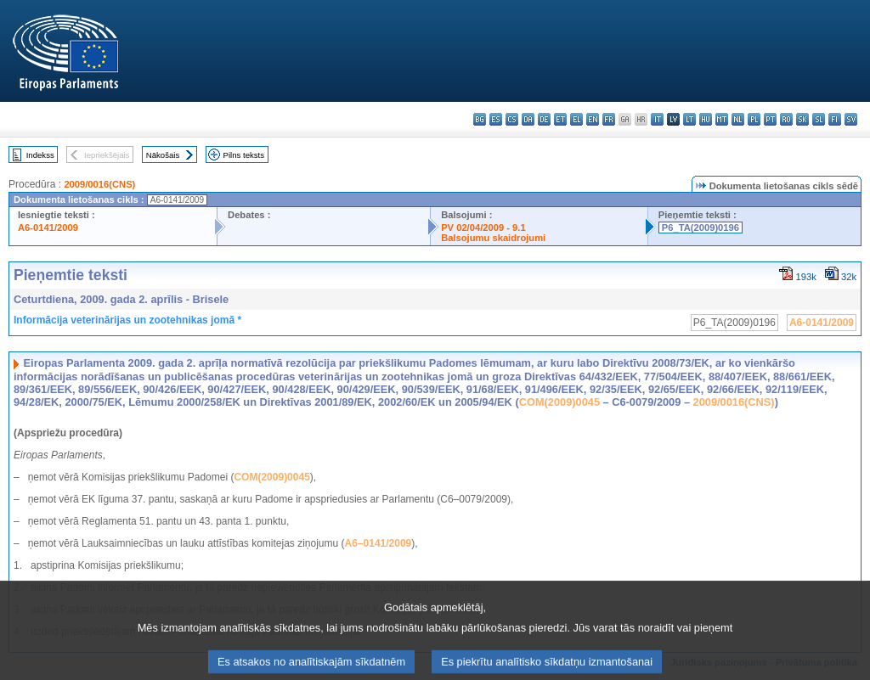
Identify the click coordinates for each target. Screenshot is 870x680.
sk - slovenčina (802, 119)
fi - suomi (834, 119)
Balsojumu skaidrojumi (493, 238)
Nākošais (162, 155)
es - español (495, 119)
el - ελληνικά (576, 119)
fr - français (608, 119)
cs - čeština (512, 119)
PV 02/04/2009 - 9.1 (483, 227)
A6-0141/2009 (48, 227)
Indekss (40, 155)
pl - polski (754, 119)
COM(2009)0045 (559, 402)
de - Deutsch (544, 119)
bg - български (479, 119)
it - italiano (657, 119)
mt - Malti (721, 119)
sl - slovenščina (818, 119)
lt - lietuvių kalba (689, 119)
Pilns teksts (244, 155)
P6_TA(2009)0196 (700, 227)
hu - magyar (705, 119)
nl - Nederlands (738, 119)
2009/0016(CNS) (99, 184)
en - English (592, 119)
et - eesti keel (560, 119)
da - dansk (528, 119)
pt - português (770, 119)
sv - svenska (851, 119)
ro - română (786, 119)
